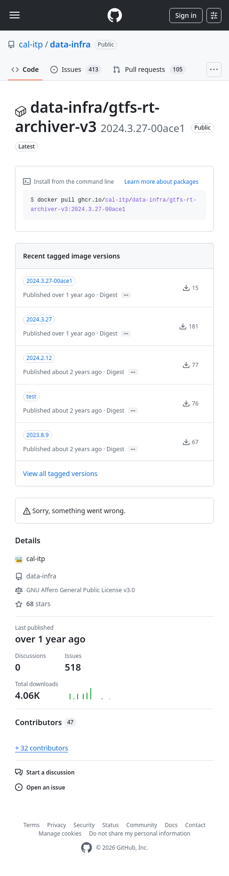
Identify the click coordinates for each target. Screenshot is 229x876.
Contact (195, 825)
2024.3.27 (39, 319)
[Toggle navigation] (15, 15)
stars (32, 603)
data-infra (70, 44)
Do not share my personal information (139, 833)
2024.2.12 (39, 358)
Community (142, 825)
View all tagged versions (60, 473)
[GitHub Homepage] (86, 847)
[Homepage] (114, 15)
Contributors (46, 722)
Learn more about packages (161, 182)
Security (84, 825)
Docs (171, 825)
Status (110, 825)
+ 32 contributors (41, 747)
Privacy (56, 825)
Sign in (186, 15)
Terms (32, 825)
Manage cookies (60, 833)
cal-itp (31, 44)
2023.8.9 (37, 435)
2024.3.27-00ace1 (49, 281)
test (31, 396)
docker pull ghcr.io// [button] (114, 205)
